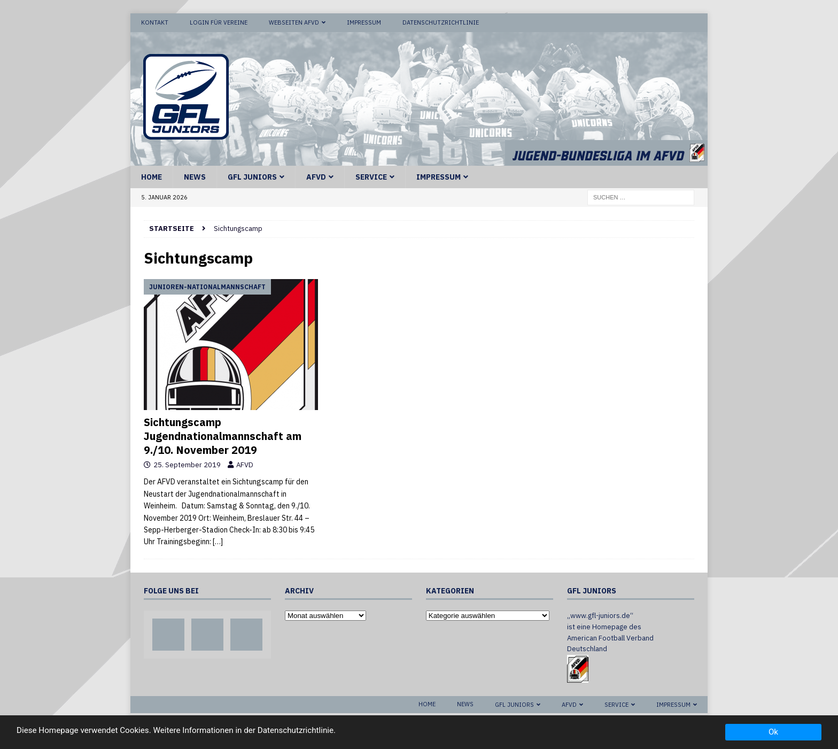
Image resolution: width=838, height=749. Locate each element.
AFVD (316, 177)
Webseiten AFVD (294, 22)
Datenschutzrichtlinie (440, 22)
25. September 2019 (187, 464)
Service (371, 177)
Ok (773, 732)
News (195, 177)
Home (151, 177)
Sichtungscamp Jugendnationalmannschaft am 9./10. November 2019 (222, 436)
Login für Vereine (218, 22)
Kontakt (154, 22)
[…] (218, 541)
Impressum (364, 22)
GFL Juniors (252, 177)
